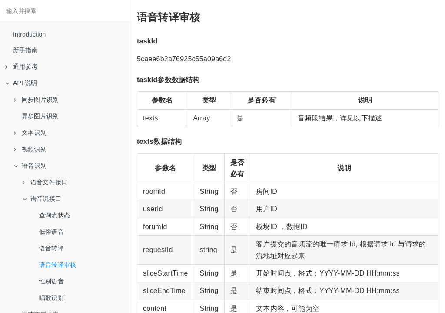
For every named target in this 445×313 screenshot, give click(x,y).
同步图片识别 (36, 99)
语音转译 (51, 248)
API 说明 (21, 83)
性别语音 (51, 281)
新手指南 (25, 50)
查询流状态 (54, 215)
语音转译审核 (57, 264)
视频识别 (30, 149)
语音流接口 (42, 198)
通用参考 (21, 66)
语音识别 (30, 165)
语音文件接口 (45, 182)
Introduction (29, 34)
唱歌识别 (51, 297)
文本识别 (30, 132)
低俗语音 (51, 231)
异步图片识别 (40, 116)
